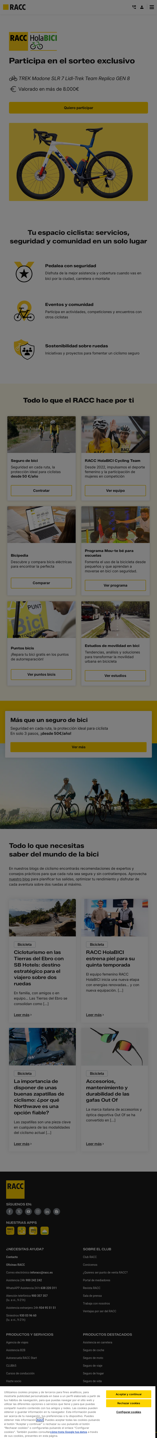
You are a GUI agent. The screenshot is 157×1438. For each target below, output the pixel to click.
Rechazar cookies (128, 1403)
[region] (77, 1412)
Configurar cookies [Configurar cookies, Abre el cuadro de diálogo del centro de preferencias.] (128, 1412)
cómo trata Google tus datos (68, 1432)
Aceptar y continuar (128, 1394)
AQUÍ (40, 1419)
